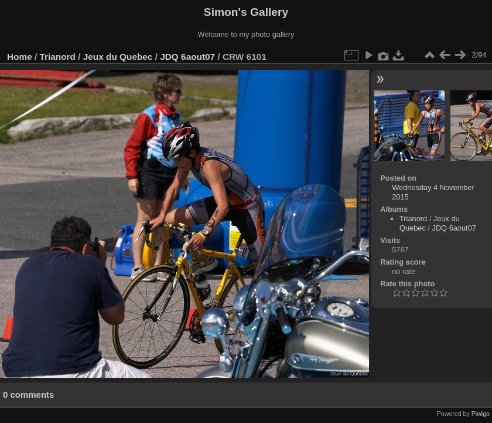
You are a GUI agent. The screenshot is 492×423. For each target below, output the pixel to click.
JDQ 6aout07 (187, 57)
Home (19, 57)
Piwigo (481, 413)
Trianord (58, 57)
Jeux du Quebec (118, 57)
